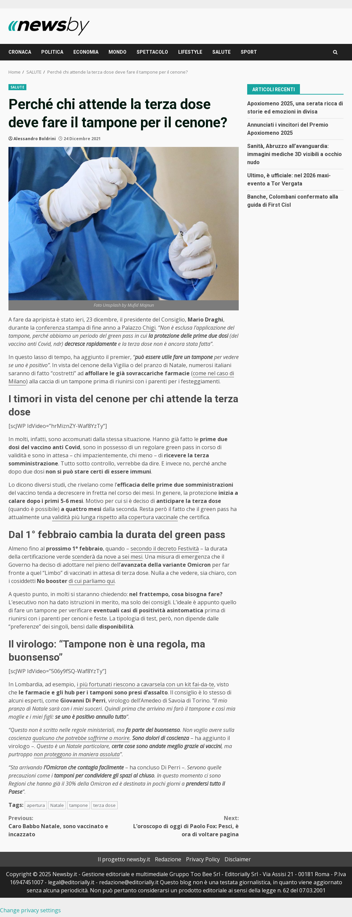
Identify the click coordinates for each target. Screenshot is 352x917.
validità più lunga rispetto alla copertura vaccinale (115, 517)
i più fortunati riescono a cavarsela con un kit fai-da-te (145, 684)
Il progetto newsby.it (124, 859)
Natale (57, 805)
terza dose (104, 805)
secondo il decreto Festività (165, 548)
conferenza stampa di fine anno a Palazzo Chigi (96, 327)
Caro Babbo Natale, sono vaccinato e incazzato (66, 826)
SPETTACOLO (152, 52)
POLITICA (52, 52)
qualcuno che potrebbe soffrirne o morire (81, 738)
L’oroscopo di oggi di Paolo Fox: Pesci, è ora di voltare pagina (181, 826)
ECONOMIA (85, 52)
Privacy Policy (203, 859)
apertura (36, 805)
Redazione (168, 859)
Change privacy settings (30, 910)
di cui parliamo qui (92, 581)
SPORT (249, 52)
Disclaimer (238, 859)
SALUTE (221, 52)
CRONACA (19, 52)
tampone (78, 805)
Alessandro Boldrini (35, 139)
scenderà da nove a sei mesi (107, 556)
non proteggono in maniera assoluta (77, 754)
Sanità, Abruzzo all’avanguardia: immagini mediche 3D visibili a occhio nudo (294, 154)
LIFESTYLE (190, 52)
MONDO (117, 52)
